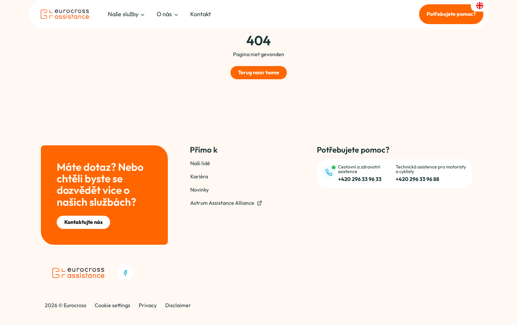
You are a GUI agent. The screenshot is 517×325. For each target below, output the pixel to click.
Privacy (148, 305)
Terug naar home (258, 72)
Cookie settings (112, 305)
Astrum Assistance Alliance (226, 202)
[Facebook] (125, 273)
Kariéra (199, 176)
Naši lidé (200, 163)
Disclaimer (178, 305)
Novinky (199, 189)
